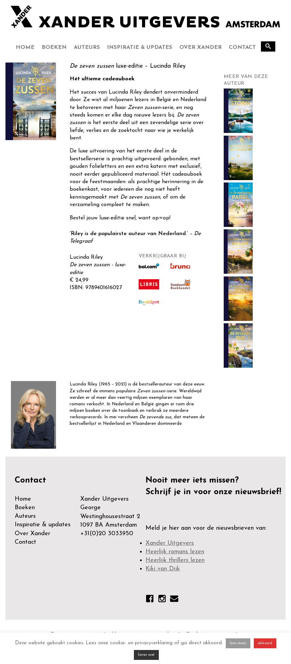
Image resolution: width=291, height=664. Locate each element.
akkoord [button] (265, 643)
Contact (242, 47)
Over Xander (200, 47)
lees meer (238, 643)
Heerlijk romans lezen (175, 551)
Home (25, 47)
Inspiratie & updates (139, 47)
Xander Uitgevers (170, 543)
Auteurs (87, 47)
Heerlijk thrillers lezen (175, 560)
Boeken (54, 47)
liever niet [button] (146, 655)
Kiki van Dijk (163, 569)
